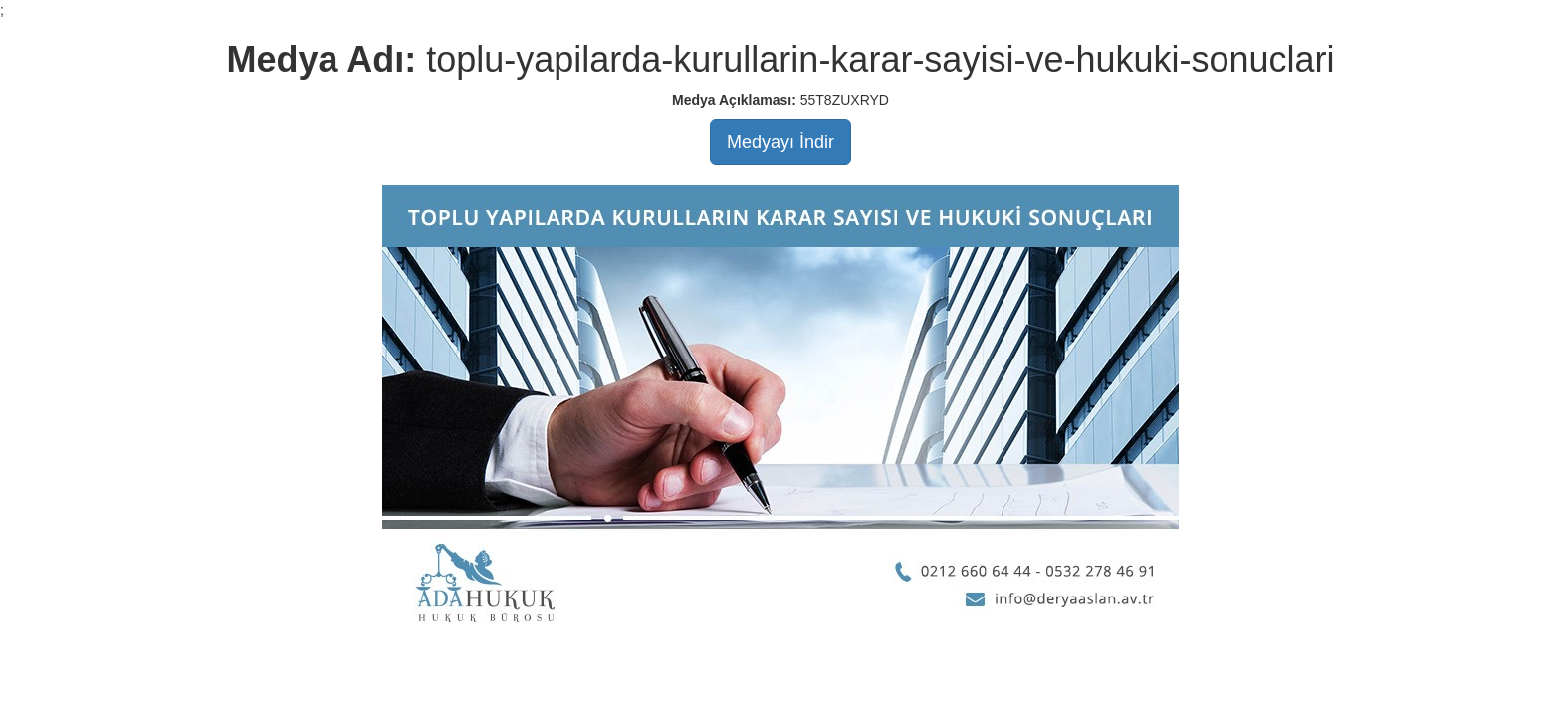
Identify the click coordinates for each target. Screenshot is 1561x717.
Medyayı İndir (780, 142)
